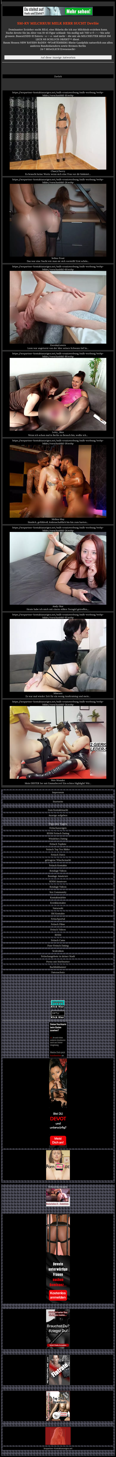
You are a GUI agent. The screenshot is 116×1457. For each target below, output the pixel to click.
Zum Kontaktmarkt (58, 809)
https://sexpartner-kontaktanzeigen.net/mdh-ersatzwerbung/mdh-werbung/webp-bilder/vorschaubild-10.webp (58, 133)
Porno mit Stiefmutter (58, 961)
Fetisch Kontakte (58, 865)
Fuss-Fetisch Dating (58, 945)
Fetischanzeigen (57, 827)
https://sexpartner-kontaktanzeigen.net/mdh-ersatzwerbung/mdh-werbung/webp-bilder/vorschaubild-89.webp (58, 394)
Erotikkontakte (58, 902)
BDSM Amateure (58, 881)
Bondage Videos (58, 870)
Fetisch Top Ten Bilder (58, 849)
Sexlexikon (58, 950)
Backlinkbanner (58, 966)
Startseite (58, 801)
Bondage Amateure (58, 876)
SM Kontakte (58, 913)
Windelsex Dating (58, 838)
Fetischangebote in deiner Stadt (58, 956)
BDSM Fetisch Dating (58, 833)
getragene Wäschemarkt (58, 860)
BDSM (58, 934)
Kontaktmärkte (58, 897)
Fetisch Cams (58, 940)
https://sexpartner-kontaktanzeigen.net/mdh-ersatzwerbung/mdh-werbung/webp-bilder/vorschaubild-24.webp (58, 568)
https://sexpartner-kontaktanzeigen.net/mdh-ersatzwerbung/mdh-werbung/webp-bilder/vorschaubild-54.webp (58, 742)
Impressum (58, 792)
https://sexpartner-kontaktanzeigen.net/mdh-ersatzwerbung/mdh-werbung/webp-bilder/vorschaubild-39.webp (58, 481)
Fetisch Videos (58, 929)
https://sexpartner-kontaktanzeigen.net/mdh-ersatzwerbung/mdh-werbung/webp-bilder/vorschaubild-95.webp (58, 655)
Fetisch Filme (58, 924)
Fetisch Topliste (58, 843)
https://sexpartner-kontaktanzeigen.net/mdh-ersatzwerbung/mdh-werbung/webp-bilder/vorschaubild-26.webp (58, 220)
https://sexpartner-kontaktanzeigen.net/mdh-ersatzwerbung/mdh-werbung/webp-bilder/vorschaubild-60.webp (58, 307)
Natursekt (58, 908)
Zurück (58, 76)
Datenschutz (58, 972)
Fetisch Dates (58, 854)
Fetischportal (58, 918)
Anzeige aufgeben (58, 815)
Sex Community (58, 892)
